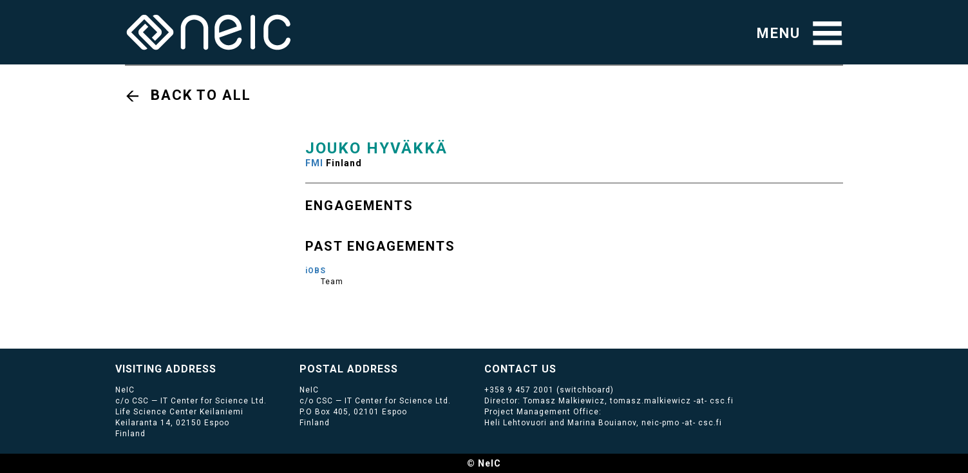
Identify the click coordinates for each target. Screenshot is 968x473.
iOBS (315, 270)
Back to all (201, 95)
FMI (314, 163)
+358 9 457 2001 (519, 389)
